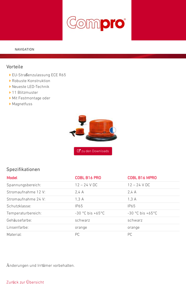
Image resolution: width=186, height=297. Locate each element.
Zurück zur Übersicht (25, 282)
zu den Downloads (93, 151)
